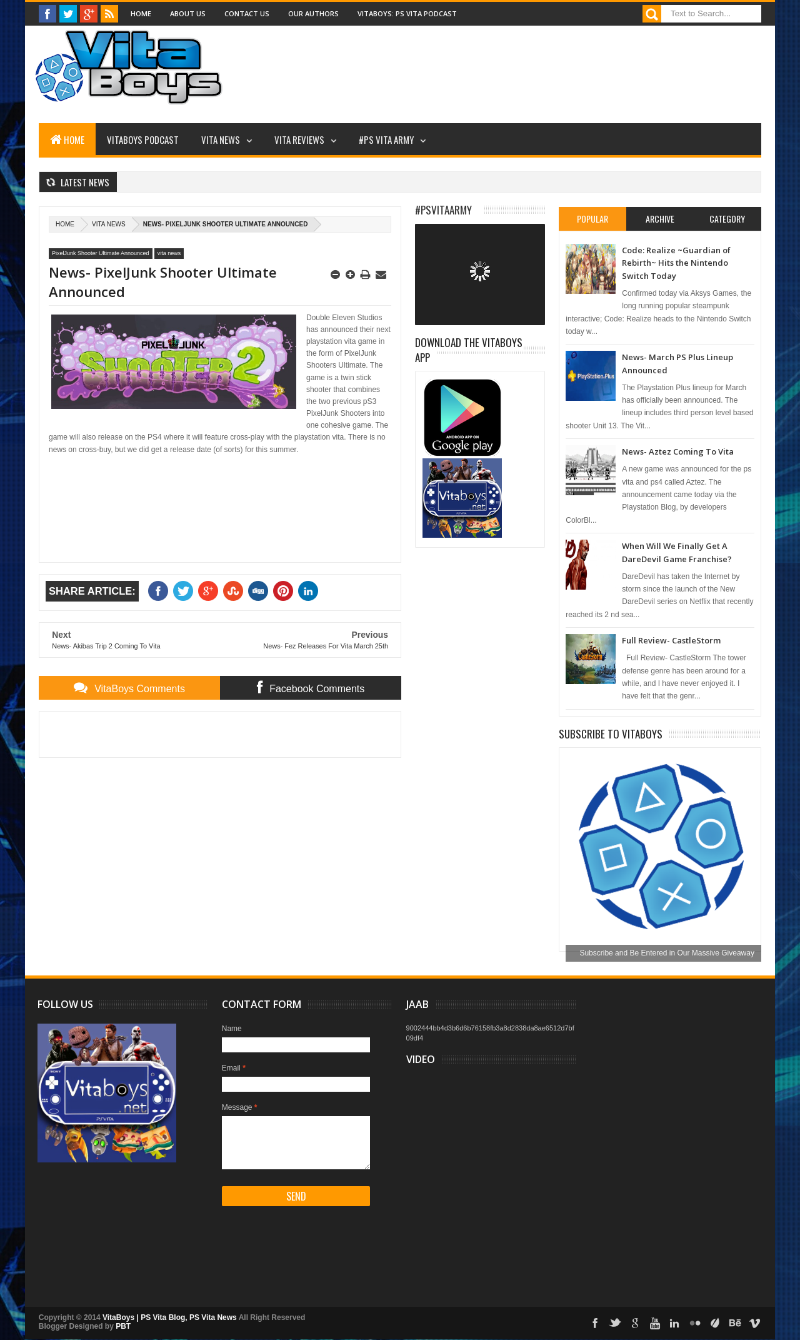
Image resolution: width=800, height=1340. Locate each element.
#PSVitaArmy (443, 210)
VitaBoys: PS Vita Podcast (407, 13)
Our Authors (313, 13)
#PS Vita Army (386, 139)
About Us (188, 13)
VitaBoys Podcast (143, 139)
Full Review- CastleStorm (671, 640)
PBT (123, 1326)
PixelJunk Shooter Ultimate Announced (100, 253)
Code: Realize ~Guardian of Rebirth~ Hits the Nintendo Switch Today (676, 262)
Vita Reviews (299, 139)
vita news (109, 224)
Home (141, 13)
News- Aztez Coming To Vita (678, 451)
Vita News (220, 139)
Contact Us (246, 13)
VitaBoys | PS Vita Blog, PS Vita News (169, 1317)
